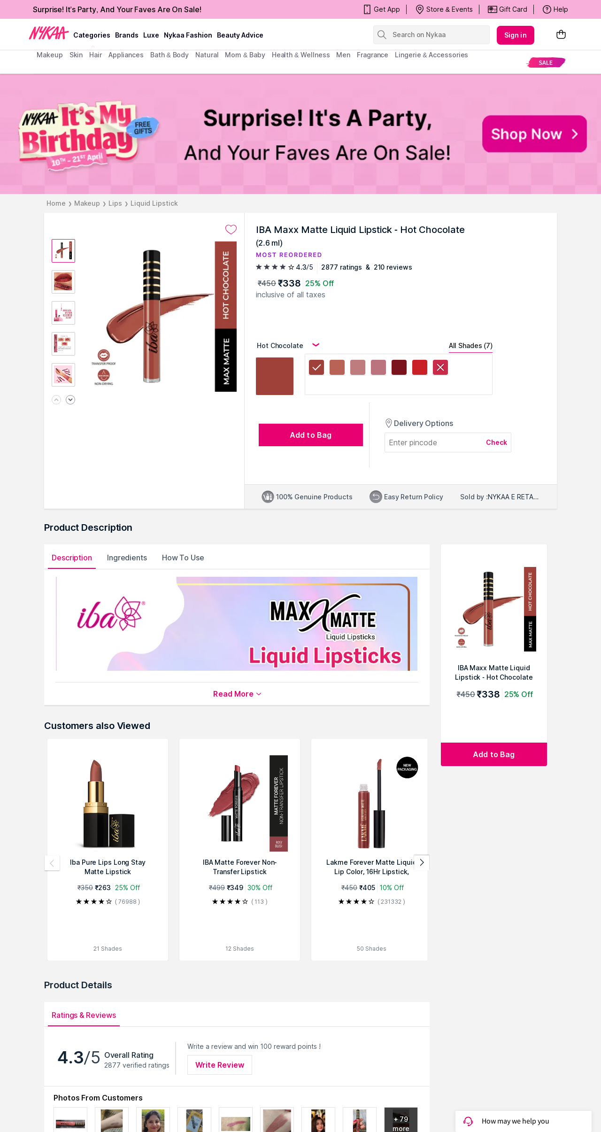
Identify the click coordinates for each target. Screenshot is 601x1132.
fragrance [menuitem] (372, 55)
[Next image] (70, 400)
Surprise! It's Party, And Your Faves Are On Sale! (117, 9)
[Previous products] (52, 862)
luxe (151, 35)
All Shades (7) (471, 345)
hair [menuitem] (95, 55)
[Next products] (421, 862)
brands (127, 35)
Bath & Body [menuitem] (169, 55)
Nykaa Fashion (188, 35)
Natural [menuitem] (206, 55)
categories (91, 35)
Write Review (219, 1065)
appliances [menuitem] (126, 55)
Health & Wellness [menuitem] (301, 55)
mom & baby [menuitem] (245, 55)
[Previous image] (56, 400)
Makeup (87, 203)
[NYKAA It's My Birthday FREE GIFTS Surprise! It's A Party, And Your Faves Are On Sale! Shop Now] (300, 134)
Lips (115, 203)
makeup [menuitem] (49, 55)
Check (497, 442)
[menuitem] (546, 62)
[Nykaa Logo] (49, 32)
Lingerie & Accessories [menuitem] (431, 55)
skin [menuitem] (76, 55)
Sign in (515, 35)
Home (56, 203)
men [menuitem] (343, 55)
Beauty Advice (240, 35)
